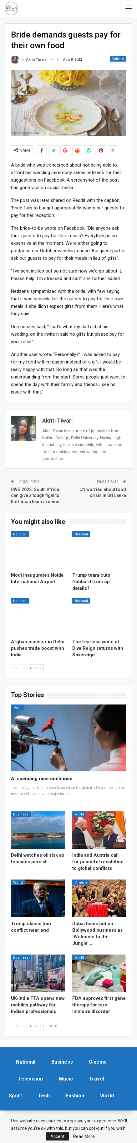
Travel (96, 1079)
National (118, 58)
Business (20, 814)
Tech (17, 707)
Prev (19, 668)
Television (30, 1079)
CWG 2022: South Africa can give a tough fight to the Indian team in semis (36, 495)
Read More (84, 1136)
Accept (57, 1136)
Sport (15, 1096)
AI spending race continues (41, 778)
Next (36, 668)
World (79, 814)
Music (66, 1079)
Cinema (80, 882)
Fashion (75, 1096)
